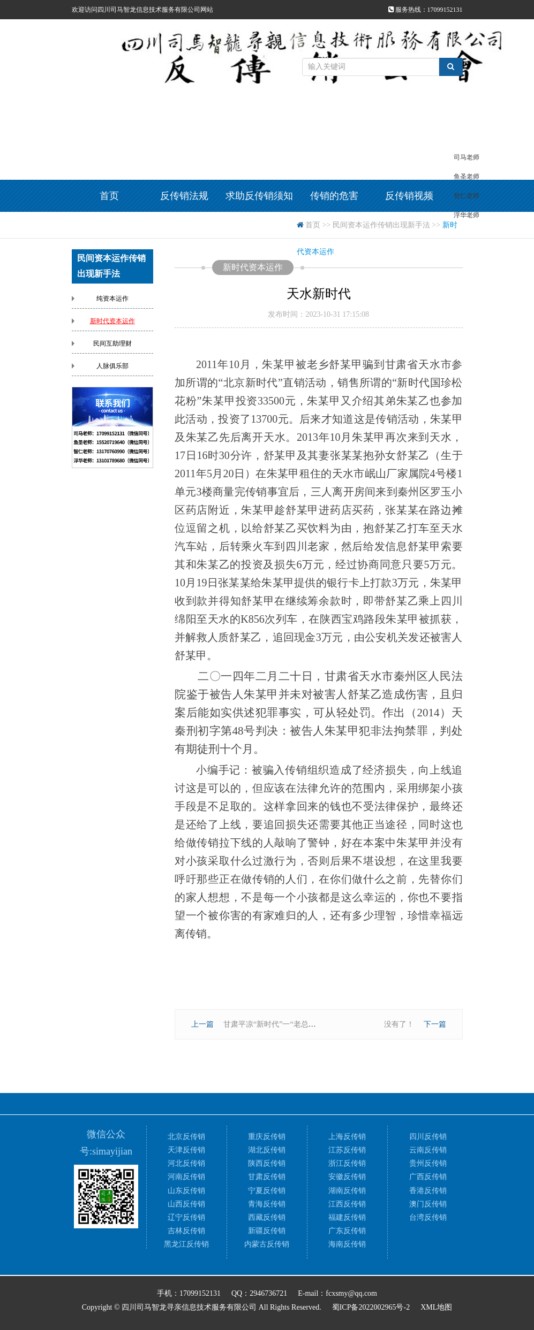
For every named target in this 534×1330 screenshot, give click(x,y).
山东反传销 (186, 1191)
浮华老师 (466, 215)
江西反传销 (347, 1204)
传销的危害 (334, 195)
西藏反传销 (266, 1217)
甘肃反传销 (266, 1177)
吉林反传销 (186, 1231)
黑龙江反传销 (186, 1244)
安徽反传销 (347, 1177)
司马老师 (466, 157)
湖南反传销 (347, 1191)
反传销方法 (184, 228)
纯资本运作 (112, 298)
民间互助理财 (112, 343)
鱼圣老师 (466, 176)
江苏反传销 (347, 1150)
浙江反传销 (347, 1163)
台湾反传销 (428, 1217)
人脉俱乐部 (112, 366)
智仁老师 (466, 196)
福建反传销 (347, 1217)
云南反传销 (428, 1150)
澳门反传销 (428, 1204)
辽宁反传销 (186, 1217)
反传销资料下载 (259, 228)
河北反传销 (186, 1163)
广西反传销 (428, 1177)
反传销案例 (109, 228)
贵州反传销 (428, 1163)
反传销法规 (184, 195)
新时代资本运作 (112, 321)
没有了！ (399, 1024)
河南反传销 (186, 1177)
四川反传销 (428, 1137)
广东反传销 (347, 1231)
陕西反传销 (266, 1163)
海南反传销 (347, 1244)
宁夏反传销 (266, 1191)
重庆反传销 (266, 1137)
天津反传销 (186, 1150)
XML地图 (436, 1307)
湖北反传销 (266, 1150)
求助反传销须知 (259, 195)
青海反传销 (266, 1204)
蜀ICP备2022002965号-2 (371, 1307)
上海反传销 (347, 1137)
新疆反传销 (266, 1231)
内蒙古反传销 (266, 1244)
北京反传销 (186, 1137)
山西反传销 (186, 1204)
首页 (109, 195)
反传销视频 (409, 195)
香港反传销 (428, 1191)
